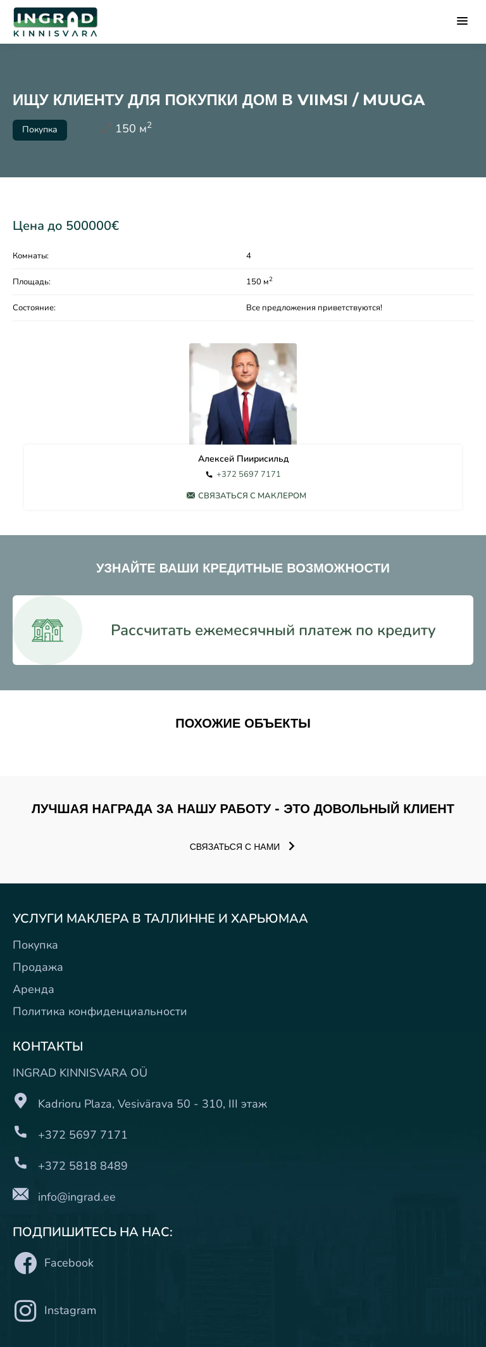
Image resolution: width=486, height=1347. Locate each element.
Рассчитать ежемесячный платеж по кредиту (273, 630)
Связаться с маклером (246, 495)
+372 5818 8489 (83, 1165)
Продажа (38, 967)
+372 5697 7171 (248, 474)
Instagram (54, 1311)
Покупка (35, 944)
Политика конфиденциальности (100, 1011)
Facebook (53, 1263)
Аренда (33, 989)
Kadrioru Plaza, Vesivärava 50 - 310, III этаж (152, 1103)
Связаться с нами (243, 846)
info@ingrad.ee (77, 1197)
